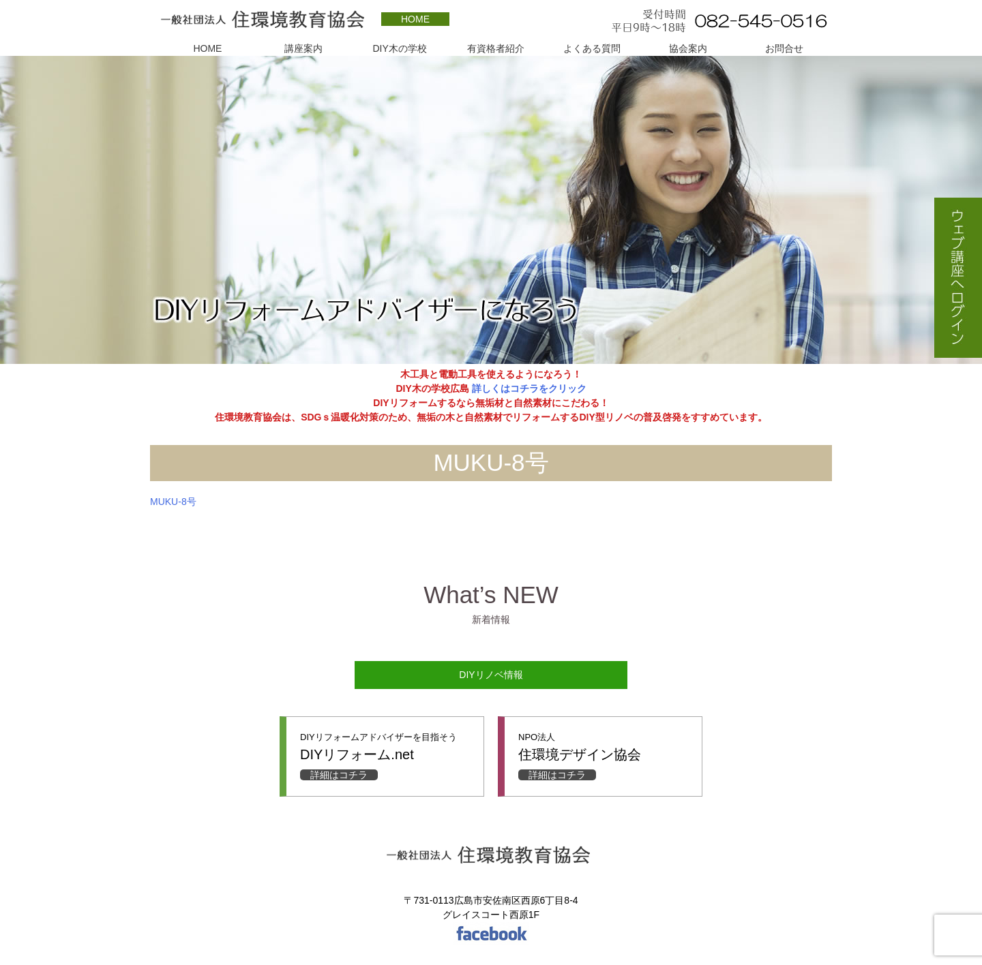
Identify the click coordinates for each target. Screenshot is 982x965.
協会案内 (688, 48)
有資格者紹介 (495, 48)
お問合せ (784, 48)
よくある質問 (592, 48)
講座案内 (303, 48)
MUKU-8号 (173, 501)
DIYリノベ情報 (490, 674)
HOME (415, 19)
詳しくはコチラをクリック (527, 388)
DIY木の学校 (399, 48)
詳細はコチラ (339, 774)
